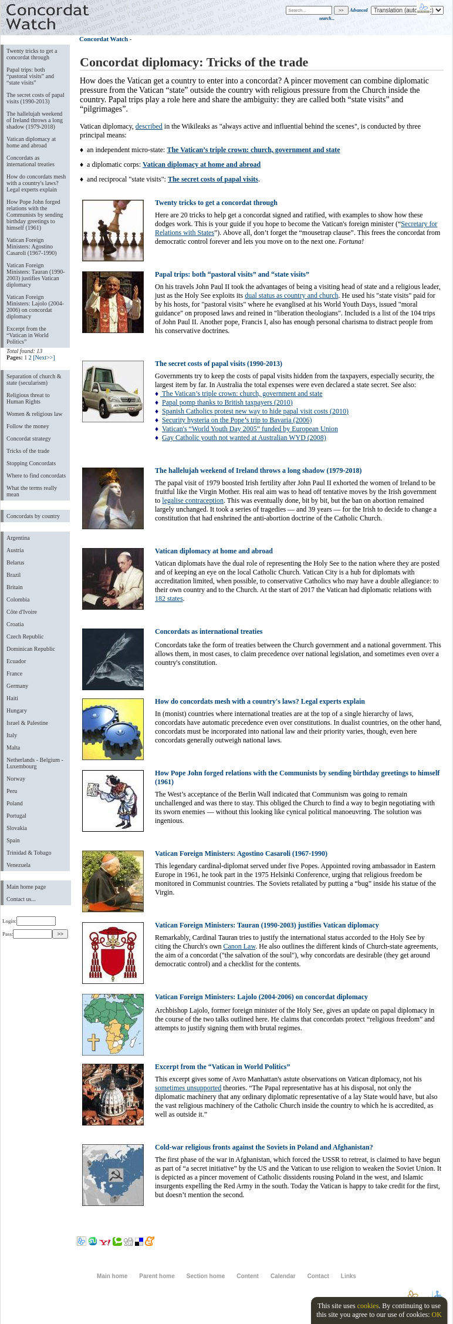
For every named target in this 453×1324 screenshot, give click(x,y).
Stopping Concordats (31, 463)
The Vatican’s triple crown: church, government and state (241, 393)
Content (247, 1276)
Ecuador (16, 661)
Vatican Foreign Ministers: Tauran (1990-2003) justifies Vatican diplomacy (35, 275)
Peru (11, 791)
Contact (318, 1276)
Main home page (26, 886)
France (14, 673)
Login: (29, 921)
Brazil (13, 575)
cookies (368, 1306)
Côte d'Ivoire (21, 612)
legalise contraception (193, 500)
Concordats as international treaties (30, 160)
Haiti (12, 698)
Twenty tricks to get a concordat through (31, 54)
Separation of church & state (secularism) (33, 379)
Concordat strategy (28, 438)
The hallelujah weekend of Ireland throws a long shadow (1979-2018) (34, 120)
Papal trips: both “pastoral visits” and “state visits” (30, 76)
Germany (17, 686)
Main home (112, 1276)
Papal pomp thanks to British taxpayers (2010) (227, 402)
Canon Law (240, 946)
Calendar (283, 1276)
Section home (206, 1276)
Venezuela (18, 865)
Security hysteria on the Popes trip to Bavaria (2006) (237, 420)
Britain (14, 587)
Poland (14, 803)
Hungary (16, 710)
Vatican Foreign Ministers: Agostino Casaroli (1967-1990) (31, 246)
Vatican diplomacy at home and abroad (31, 142)
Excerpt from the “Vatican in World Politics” (27, 335)
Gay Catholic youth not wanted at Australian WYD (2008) (244, 438)
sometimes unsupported (188, 1088)
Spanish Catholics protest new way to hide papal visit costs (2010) (255, 411)
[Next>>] (44, 357)
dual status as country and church (291, 295)
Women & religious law (34, 414)
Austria (14, 550)
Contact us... (21, 899)
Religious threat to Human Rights (28, 398)
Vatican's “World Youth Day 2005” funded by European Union (250, 429)
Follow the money (27, 426)
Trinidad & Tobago (28, 852)
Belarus (15, 562)
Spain (13, 840)
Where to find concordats (36, 475)
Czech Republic (25, 636)
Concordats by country (33, 516)
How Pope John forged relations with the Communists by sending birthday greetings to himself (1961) (34, 215)
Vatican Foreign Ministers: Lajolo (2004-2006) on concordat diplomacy (35, 307)
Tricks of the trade (27, 451)
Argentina (18, 538)
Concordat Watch (103, 38)
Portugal (16, 815)
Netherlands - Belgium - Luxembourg (34, 763)
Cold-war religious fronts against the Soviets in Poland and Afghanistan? (264, 1147)
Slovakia (16, 828)
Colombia (17, 599)
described (149, 126)
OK (436, 1314)
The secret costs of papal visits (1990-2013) (35, 98)
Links (348, 1276)
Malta (13, 747)
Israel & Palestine (27, 723)
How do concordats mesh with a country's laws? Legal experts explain (36, 183)
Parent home (156, 1276)
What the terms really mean (31, 491)
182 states (169, 598)
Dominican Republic (30, 649)
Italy (11, 735)
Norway (15, 778)
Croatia (14, 624)
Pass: (27, 934)
